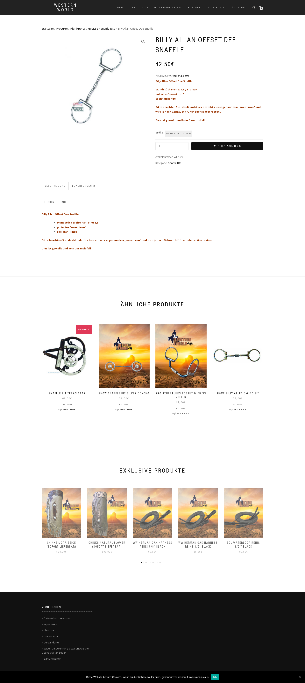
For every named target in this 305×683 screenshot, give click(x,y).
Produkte (139, 7)
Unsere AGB (51, 636)
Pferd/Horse (78, 28)
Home (121, 7)
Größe (159, 132)
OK (215, 676)
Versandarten (52, 642)
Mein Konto (216, 7)
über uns (239, 7)
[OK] (300, 677)
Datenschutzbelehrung (57, 618)
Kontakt (194, 7)
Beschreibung (55, 185)
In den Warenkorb (229, 146)
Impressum (50, 624)
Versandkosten (181, 75)
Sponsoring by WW (167, 7)
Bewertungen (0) (84, 185)
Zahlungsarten (52, 658)
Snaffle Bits (108, 28)
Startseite (48, 28)
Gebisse (93, 28)
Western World (65, 7)
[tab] (55, 186)
